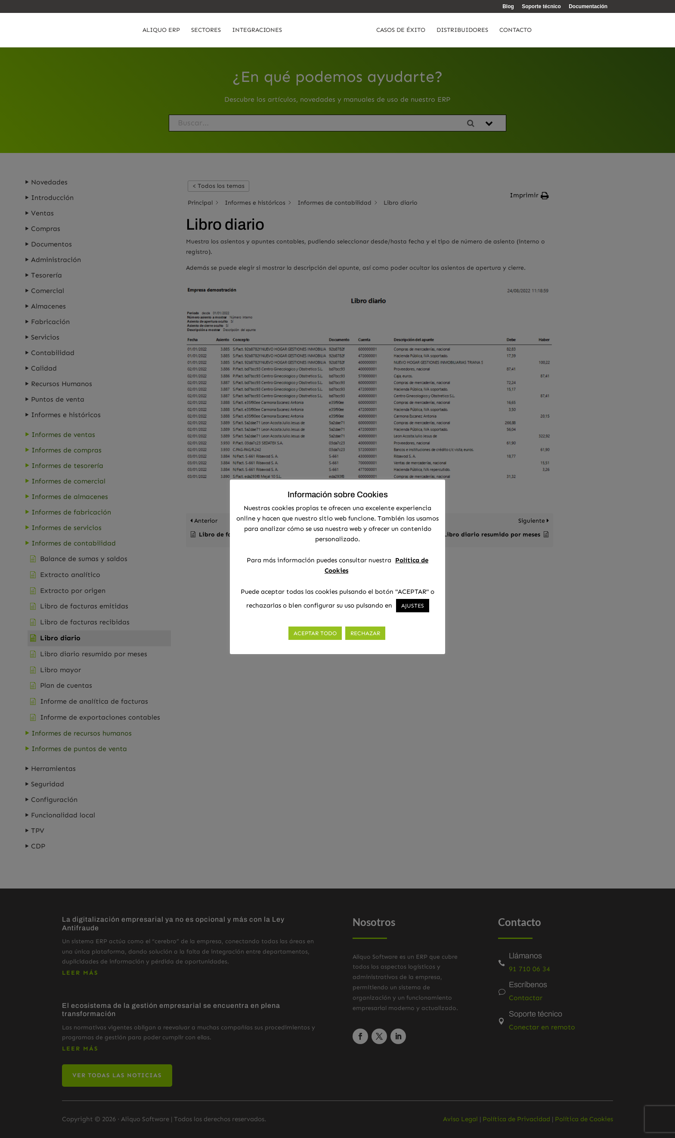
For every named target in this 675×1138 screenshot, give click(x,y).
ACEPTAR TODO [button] (315, 633)
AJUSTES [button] (412, 605)
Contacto (533, 30)
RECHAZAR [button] (365, 633)
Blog (508, 6)
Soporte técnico (541, 6)
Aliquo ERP (143, 30)
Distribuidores (480, 30)
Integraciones (239, 30)
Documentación (588, 6)
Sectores (188, 30)
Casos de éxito (418, 30)
